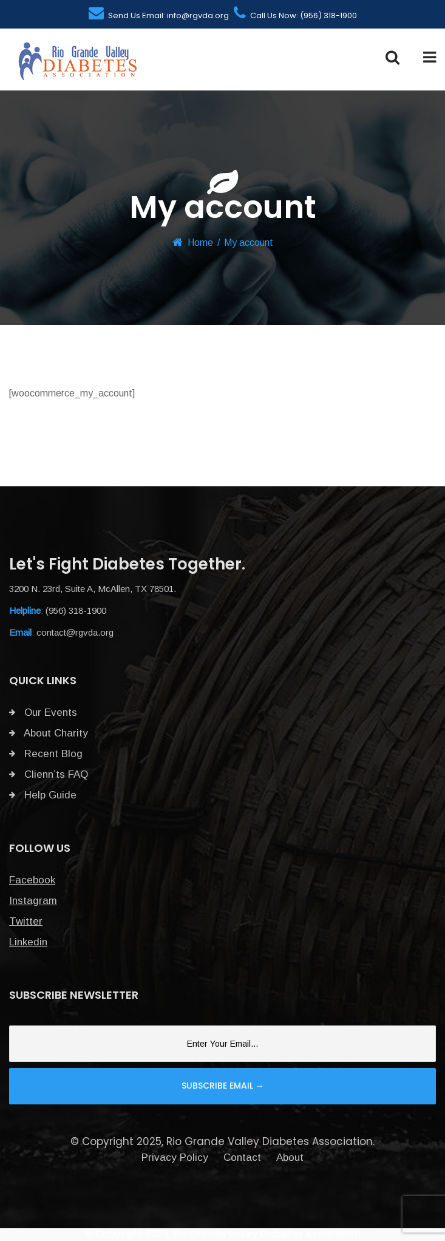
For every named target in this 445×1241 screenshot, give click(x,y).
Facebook (32, 880)
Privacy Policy (174, 1157)
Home (200, 242)
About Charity (48, 733)
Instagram (33, 900)
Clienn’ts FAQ (48, 774)
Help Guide (42, 795)
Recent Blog (46, 754)
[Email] (222, 1043)
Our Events (43, 712)
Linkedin (28, 942)
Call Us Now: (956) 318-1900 (295, 15)
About (290, 1157)
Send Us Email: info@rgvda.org (159, 15)
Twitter (25, 921)
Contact (242, 1157)
